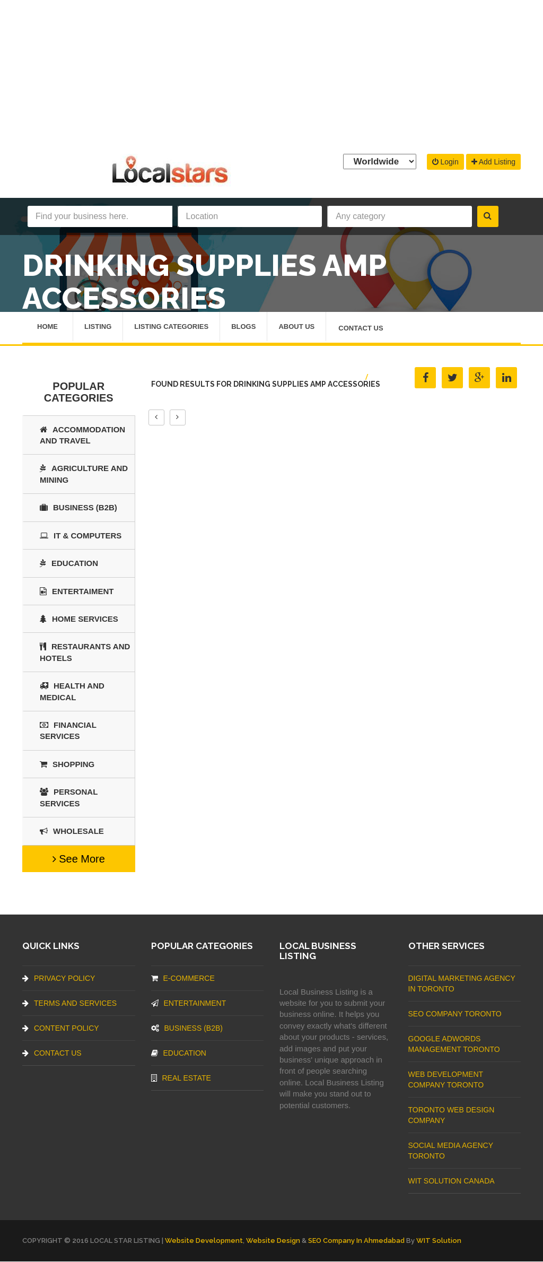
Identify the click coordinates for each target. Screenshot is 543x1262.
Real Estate (181, 1078)
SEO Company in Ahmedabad (356, 1240)
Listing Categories (171, 327)
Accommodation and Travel (82, 435)
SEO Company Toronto (455, 1013)
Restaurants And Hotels (85, 652)
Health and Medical (72, 691)
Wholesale (72, 830)
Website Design (273, 1240)
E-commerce (183, 978)
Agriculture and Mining (84, 474)
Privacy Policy (58, 978)
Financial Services (68, 730)
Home (47, 327)
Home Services (79, 618)
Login (445, 162)
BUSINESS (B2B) (78, 507)
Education (69, 563)
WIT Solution (438, 1240)
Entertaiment (76, 591)
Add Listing (493, 162)
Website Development (204, 1240)
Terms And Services (69, 1003)
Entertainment (188, 1003)
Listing (97, 327)
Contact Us (360, 329)
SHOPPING (67, 764)
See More (78, 859)
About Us (296, 327)
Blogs (243, 327)
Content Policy (60, 1028)
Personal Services (69, 798)
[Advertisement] (271, 74)
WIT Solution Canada (451, 1181)
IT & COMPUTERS (80, 535)
